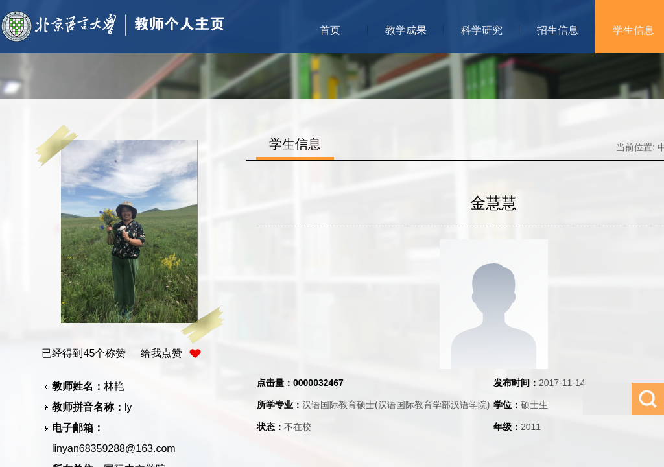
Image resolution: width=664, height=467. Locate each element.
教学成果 (406, 30)
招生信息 (557, 30)
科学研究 (482, 30)
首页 (330, 30)
